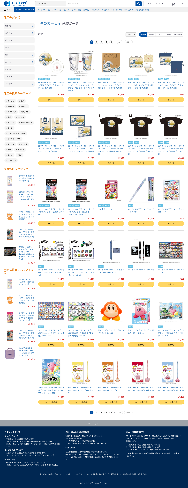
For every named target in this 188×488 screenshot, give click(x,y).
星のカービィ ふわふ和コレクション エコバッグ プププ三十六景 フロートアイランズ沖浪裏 (51, 148)
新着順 (143, 34)
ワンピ (10, 155)
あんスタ (11, 122)
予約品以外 (178, 34)
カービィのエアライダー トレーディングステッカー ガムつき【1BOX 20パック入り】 (81, 212)
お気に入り (95, 10)
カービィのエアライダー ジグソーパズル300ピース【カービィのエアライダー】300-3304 (51, 390)
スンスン (20, 149)
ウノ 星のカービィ (105, 209)
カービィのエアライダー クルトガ (141, 269)
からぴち (25, 112)
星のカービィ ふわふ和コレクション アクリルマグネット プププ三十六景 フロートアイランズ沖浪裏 (81, 148)
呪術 (9, 117)
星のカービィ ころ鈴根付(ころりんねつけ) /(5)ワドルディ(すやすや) (80, 390)
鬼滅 (9, 149)
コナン (10, 128)
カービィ (11, 101)
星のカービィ (50, 23)
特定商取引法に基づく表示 (49, 474)
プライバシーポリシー (67, 474)
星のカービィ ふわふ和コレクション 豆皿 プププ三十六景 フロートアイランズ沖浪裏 (51, 85)
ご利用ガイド (105, 10)
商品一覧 (66, 10)
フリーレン (12, 160)
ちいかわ (24, 106)
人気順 (159, 34)
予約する (51, 99)
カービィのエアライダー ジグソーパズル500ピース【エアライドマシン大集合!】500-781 (81, 333)
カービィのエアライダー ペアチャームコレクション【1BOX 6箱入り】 (51, 272)
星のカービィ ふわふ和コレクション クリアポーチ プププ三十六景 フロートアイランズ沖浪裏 (141, 85)
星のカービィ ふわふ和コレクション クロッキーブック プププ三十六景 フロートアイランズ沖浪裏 (111, 85)
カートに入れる (51, 402)
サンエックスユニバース (16, 133)
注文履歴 (86, 10)
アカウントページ (154, 3)
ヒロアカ (20, 117)
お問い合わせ (101, 474)
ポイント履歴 (76, 10)
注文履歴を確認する (114, 474)
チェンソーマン (26, 122)
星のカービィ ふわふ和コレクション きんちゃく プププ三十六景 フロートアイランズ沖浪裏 (171, 85)
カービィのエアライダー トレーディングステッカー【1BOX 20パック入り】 (51, 212)
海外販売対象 (128, 10)
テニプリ (24, 144)
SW (20, 155)
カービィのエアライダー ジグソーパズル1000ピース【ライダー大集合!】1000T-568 (51, 333)
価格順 (151, 34)
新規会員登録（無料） (142, 10)
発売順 (168, 34)
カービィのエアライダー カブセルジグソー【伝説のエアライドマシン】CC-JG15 (171, 333)
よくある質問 (117, 10)
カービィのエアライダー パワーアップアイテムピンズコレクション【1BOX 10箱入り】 (81, 272)
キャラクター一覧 (44, 10)
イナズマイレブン (14, 139)
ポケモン (11, 144)
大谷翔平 (11, 106)
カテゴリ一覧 (56, 10)
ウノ (22, 101)
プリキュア (12, 112)
